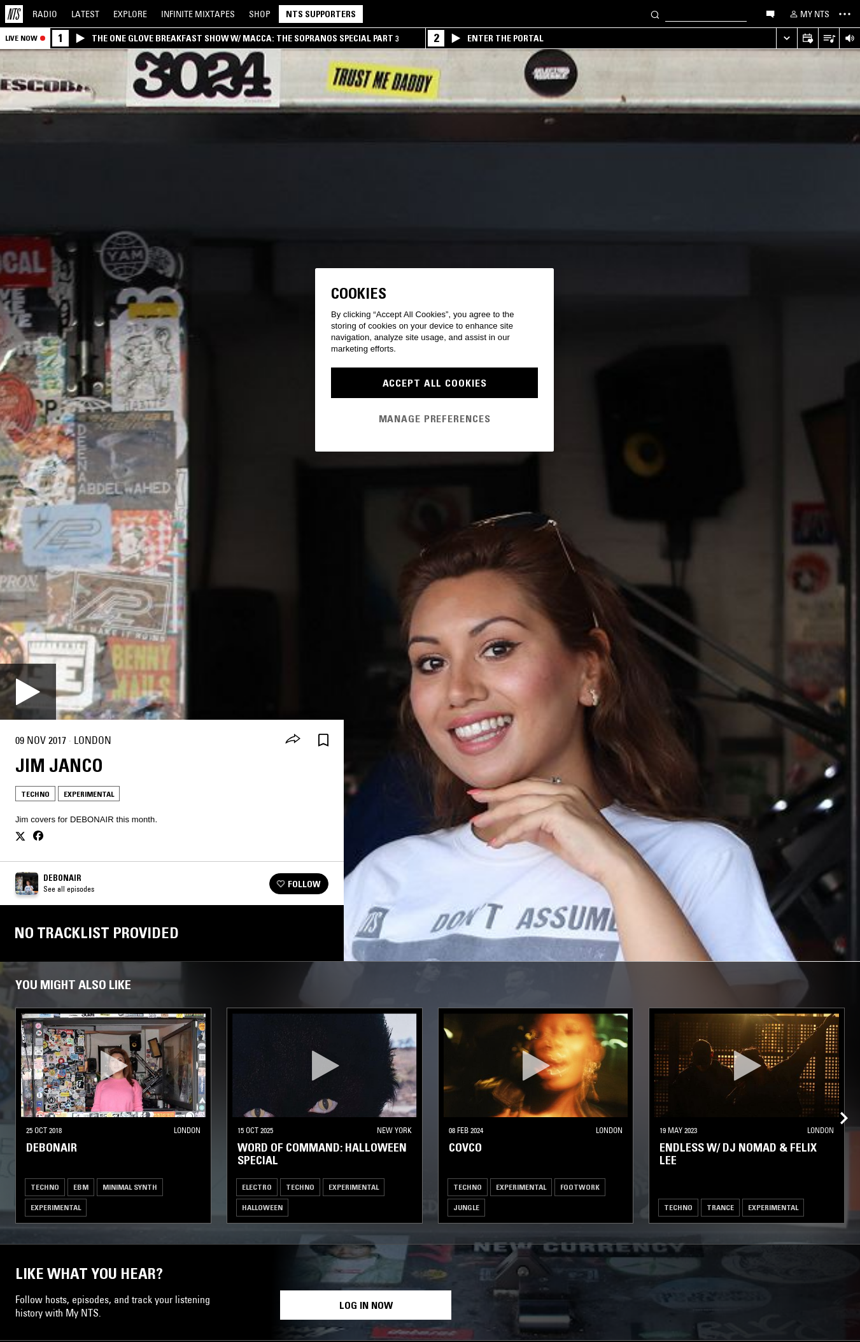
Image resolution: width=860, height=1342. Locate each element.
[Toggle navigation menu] (845, 14)
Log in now (366, 1305)
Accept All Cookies (435, 382)
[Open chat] (770, 13)
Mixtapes (198, 14)
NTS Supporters (321, 14)
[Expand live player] (786, 38)
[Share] (293, 740)
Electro (257, 1187)
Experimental (89, 794)
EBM (80, 1187)
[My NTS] (808, 14)
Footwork (580, 1187)
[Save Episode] (323, 740)
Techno (35, 794)
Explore (130, 14)
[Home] (14, 14)
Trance (720, 1207)
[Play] (28, 692)
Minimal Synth (129, 1187)
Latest (85, 14)
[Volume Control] (849, 38)
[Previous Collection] (836, 1103)
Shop (260, 14)
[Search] (655, 14)
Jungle (466, 1207)
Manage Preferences (435, 418)
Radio (44, 14)
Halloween (262, 1207)
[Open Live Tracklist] (828, 38)
